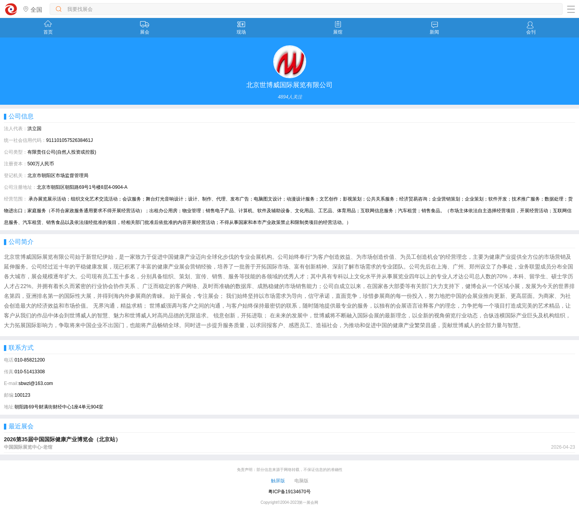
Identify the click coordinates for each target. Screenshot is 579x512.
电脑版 (301, 480)
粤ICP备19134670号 (289, 491)
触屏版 (278, 480)
